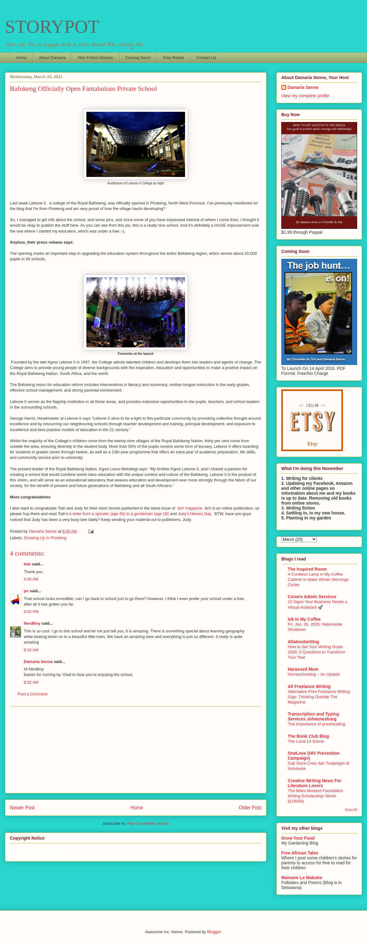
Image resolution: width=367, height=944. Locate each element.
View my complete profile (305, 95)
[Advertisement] (135, 749)
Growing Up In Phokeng (45, 537)
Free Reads (173, 57)
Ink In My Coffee (304, 619)
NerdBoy (32, 623)
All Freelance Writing (309, 686)
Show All (351, 810)
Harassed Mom (303, 669)
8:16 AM (31, 650)
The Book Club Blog (308, 736)
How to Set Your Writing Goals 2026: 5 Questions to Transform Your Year (316, 652)
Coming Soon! (138, 57)
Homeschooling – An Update (314, 674)
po (26, 591)
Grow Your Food (298, 838)
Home (21, 57)
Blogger (214, 931)
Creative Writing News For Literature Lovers (314, 783)
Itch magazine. (190, 508)
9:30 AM (31, 579)
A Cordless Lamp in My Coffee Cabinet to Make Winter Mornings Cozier (318, 579)
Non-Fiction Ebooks (95, 57)
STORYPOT (52, 26)
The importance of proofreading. (317, 724)
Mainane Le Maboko (301, 877)
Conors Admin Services (312, 596)
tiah (27, 564)
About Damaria (52, 57)
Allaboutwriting (303, 641)
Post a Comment (32, 694)
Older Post (250, 807)
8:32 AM (31, 682)
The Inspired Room (307, 569)
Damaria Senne (38, 661)
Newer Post (22, 807)
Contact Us (206, 57)
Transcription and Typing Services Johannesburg (313, 716)
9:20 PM (31, 611)
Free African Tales (299, 852)
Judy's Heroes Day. (195, 513)
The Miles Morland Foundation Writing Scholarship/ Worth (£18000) (315, 796)
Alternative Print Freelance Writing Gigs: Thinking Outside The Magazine (319, 697)
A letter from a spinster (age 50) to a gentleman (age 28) (119, 513)
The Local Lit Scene (306, 741)
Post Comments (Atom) (148, 823)
